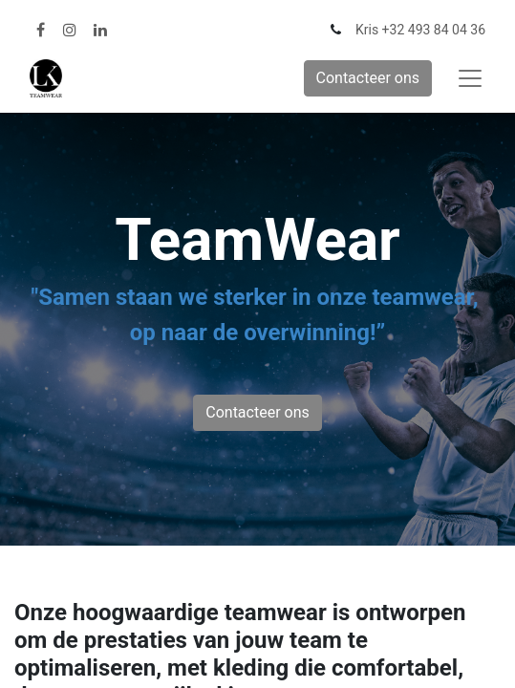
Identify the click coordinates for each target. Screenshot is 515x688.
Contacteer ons (368, 78)
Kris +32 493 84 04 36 (420, 29)
